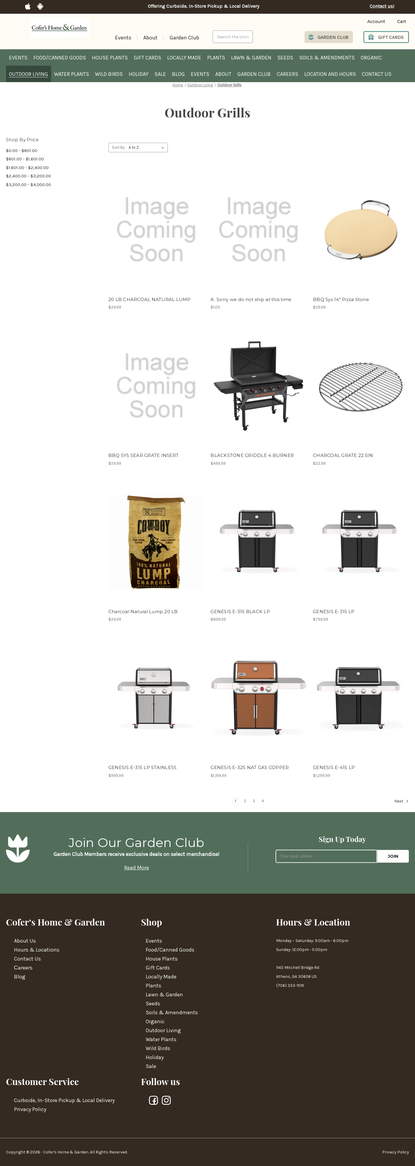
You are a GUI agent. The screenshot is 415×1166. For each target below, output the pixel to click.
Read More (136, 867)
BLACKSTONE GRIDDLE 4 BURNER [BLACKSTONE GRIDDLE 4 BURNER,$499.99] (252, 455)
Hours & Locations (36, 949)
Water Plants (71, 74)
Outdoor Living (28, 74)
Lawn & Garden (251, 57)
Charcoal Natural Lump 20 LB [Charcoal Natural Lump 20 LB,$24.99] (143, 611)
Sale (160, 74)
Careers (287, 74)
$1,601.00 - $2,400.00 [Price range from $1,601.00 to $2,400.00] (27, 167)
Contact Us (376, 74)
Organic (371, 57)
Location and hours (330, 74)
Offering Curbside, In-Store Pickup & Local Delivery (203, 6)
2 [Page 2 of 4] (245, 800)
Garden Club (184, 37)
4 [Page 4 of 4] (263, 800)
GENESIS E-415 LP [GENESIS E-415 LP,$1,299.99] (334, 767)
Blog (178, 74)
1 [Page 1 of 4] (235, 800)
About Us (25, 941)
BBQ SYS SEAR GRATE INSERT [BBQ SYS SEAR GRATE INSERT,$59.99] (143, 455)
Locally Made (184, 57)
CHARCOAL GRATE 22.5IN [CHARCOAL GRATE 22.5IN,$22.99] (343, 455)
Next (401, 801)
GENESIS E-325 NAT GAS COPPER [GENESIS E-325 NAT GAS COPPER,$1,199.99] (249, 767)
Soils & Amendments (327, 57)
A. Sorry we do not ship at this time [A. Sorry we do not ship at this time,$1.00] (250, 299)
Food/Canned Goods (59, 57)
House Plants (110, 57)
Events (123, 37)
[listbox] (147, 147)
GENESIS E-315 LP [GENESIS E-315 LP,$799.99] (333, 611)
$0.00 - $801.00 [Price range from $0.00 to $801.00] (21, 150)
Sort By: (118, 147)
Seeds (285, 57)
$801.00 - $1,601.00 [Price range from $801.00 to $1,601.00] (25, 159)
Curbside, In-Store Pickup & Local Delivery (64, 1100)
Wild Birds (109, 74)
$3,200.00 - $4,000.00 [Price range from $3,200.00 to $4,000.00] (28, 184)
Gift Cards (147, 57)
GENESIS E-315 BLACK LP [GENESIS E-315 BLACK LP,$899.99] (240, 611)
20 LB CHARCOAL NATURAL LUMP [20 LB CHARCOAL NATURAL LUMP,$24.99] (149, 299)
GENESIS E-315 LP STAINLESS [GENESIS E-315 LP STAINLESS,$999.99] (142, 767)
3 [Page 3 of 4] (254, 800)
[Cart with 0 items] (397, 21)
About (150, 37)
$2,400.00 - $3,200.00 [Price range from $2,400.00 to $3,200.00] (28, 176)
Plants (216, 57)
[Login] (367, 22)
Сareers (23, 967)
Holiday (138, 74)
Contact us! (382, 6)
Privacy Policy (30, 1109)
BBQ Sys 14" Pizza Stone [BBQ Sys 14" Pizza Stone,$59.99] (341, 299)
